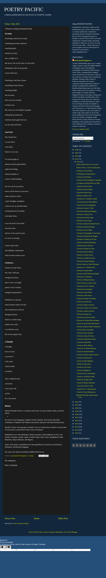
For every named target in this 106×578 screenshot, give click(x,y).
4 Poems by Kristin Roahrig (85, 227)
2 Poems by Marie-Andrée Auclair (87, 355)
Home (36, 518)
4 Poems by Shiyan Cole (84, 214)
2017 (77, 417)
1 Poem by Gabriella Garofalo (86, 339)
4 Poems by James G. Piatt (85, 208)
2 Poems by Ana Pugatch (84, 289)
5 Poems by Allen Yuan (83, 192)
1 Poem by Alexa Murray (84, 345)
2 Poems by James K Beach (85, 311)
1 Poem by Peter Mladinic (84, 361)
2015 (77, 424)
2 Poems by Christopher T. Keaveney (88, 233)
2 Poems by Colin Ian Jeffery (85, 317)
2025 (77, 153)
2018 (77, 414)
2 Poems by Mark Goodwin (85, 305)
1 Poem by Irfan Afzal (83, 364)
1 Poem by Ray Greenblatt (84, 330)
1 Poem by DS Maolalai (84, 358)
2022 (77, 402)
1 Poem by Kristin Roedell (85, 351)
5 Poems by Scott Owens (84, 171)
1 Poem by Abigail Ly (83, 370)
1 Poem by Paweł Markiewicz (86, 392)
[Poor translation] (7, 547)
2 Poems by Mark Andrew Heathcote (88, 326)
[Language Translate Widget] (82, 138)
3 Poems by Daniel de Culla (85, 248)
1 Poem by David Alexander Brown (87, 323)
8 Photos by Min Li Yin (84, 196)
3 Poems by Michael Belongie (86, 242)
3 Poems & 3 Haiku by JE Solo (86, 239)
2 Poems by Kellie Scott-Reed (86, 298)
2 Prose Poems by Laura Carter (86, 283)
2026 (77, 150)
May (78, 162)
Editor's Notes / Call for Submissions (88, 167)
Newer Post (10, 518)
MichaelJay (59, 532)
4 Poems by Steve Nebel (84, 230)
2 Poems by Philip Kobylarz (85, 280)
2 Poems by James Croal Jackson (87, 308)
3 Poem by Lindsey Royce (84, 255)
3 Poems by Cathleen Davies (85, 258)
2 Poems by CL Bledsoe (84, 277)
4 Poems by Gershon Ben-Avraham (87, 320)
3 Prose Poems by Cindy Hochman (87, 264)
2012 (77, 433)
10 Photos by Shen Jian (83, 302)
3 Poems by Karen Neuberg (85, 261)
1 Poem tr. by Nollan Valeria (85, 376)
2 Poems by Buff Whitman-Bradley (87, 274)
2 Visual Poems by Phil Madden (86, 202)
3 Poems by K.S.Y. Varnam (85, 286)
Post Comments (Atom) (21, 523)
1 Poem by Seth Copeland (84, 333)
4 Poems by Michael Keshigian (86, 211)
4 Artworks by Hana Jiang (84, 217)
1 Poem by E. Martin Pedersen (86, 348)
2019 (77, 411)
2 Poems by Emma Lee (83, 314)
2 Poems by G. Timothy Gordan (86, 199)
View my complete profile (80, 129)
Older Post (63, 518)
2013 (77, 430)
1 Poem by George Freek (84, 379)
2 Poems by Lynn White (84, 292)
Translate (85, 141)
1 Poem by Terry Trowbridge (85, 373)
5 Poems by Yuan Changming (85, 205)
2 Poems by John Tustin (84, 295)
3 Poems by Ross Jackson (84, 245)
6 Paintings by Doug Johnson (85, 174)
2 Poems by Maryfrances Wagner (87, 236)
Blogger (74, 532)
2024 (77, 156)
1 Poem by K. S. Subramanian (86, 389)
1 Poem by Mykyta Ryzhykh (85, 383)
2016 (77, 420)
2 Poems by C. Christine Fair (85, 267)
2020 (77, 408)
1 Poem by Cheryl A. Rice (84, 386)
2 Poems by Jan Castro (83, 367)
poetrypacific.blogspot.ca (83, 60)
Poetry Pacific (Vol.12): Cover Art (87, 164)
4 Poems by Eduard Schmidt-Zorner (88, 224)
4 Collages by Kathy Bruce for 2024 (88, 183)
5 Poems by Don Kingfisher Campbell (88, 180)
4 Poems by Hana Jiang (84, 220)
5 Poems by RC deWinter (84, 189)
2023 (77, 159)
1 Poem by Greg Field (83, 342)
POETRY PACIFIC (23, 9)
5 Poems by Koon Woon (84, 186)
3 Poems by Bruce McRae (84, 252)
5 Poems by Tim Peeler (83, 177)
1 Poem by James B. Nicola (85, 336)
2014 (77, 427)
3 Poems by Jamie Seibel (84, 270)
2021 (77, 405)
